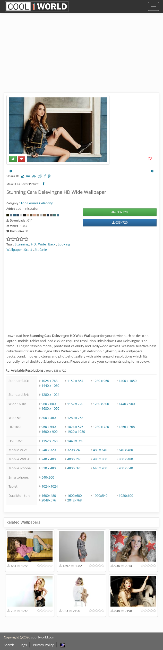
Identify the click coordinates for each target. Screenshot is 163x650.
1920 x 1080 (76, 431)
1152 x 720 (75, 403)
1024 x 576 (75, 426)
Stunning (22, 244)
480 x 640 (100, 449)
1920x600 (126, 495)
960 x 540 (48, 426)
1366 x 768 (127, 426)
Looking (64, 244)
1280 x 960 (101, 380)
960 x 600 (48, 403)
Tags (23, 645)
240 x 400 (48, 459)
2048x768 (74, 500)
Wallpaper (14, 249)
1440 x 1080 (50, 385)
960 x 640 (126, 468)
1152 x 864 (75, 380)
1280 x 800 (101, 403)
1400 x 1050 (127, 380)
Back (51, 244)
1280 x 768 (75, 417)
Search (9, 645)
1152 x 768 (49, 440)
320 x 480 (48, 468)
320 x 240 (74, 449)
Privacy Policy (43, 645)
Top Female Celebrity (37, 203)
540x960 (47, 477)
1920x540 (100, 495)
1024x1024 (49, 486)
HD (33, 244)
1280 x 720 (101, 426)
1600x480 (48, 495)
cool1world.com (43, 637)
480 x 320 (74, 468)
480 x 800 (100, 459)
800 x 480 (48, 417)
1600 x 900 (49, 431)
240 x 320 (48, 449)
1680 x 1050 (50, 408)
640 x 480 (126, 449)
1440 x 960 (75, 440)
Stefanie (41, 249)
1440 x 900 (127, 403)
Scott (28, 249)
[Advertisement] (81, 57)
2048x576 (48, 500)
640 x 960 (100, 468)
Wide (42, 244)
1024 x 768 (49, 380)
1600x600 (74, 495)
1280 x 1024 (50, 394)
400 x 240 (74, 459)
